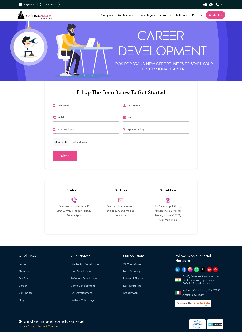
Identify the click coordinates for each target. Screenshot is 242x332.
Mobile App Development (86, 264)
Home (22, 264)
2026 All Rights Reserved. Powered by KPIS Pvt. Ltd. (51, 322)
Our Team (24, 278)
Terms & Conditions (49, 326)
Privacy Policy (26, 326)
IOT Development (81, 293)
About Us (24, 271)
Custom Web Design (83, 300)
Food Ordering (131, 271)
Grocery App (130, 293)
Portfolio (197, 15)
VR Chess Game (132, 264)
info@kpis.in (26, 4)
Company (107, 15)
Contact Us (25, 293)
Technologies (146, 15)
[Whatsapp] (196, 269)
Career (23, 286)
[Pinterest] (215, 269)
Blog (21, 300)
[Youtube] (209, 269)
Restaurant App (132, 286)
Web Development (82, 271)
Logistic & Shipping (133, 278)
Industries (165, 15)
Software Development (85, 278)
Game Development (83, 286)
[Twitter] (202, 269)
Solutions (181, 15)
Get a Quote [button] (50, 4)
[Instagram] (190, 269)
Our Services (125, 15)
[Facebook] (184, 269)
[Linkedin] (177, 269)
